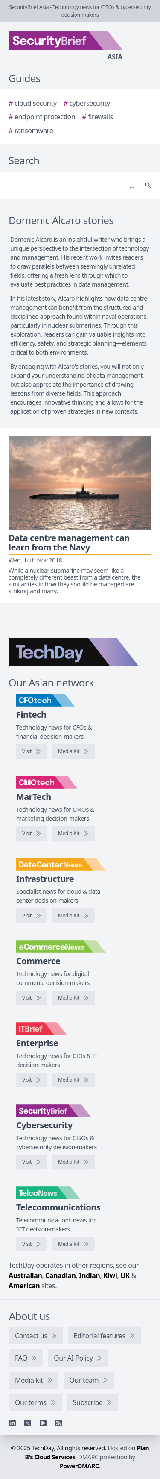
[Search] (71, 185)
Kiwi (110, 1275)
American (24, 1285)
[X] (27, 1423)
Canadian (60, 1275)
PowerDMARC (79, 1466)
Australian (25, 1275)
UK (125, 1275)
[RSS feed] (58, 1423)
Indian (89, 1275)
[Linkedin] (12, 1423)
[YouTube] (43, 1423)
